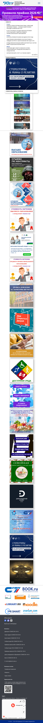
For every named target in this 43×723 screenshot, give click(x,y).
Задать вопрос (8, 675)
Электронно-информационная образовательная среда (23, 106)
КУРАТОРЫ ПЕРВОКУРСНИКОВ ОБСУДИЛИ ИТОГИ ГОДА (20, 37)
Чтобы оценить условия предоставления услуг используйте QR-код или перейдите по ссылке (15, 682)
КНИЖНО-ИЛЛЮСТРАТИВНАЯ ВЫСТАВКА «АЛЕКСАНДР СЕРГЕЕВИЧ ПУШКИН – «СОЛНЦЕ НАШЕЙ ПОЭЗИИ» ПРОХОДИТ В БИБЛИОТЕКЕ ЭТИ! (20, 27)
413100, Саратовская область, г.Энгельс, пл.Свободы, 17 (14, 698)
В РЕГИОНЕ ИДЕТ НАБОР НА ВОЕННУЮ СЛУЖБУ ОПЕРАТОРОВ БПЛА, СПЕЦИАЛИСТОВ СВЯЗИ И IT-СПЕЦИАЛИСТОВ (19, 49)
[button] (41, 13)
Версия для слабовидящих (10, 623)
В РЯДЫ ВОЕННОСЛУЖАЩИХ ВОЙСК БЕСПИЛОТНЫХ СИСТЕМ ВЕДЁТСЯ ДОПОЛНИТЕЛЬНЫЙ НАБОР (21, 43)
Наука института (25, 127)
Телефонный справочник (10, 669)
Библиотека (26, 119)
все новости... (35, 54)
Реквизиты (7, 672)
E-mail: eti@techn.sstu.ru (11, 661)
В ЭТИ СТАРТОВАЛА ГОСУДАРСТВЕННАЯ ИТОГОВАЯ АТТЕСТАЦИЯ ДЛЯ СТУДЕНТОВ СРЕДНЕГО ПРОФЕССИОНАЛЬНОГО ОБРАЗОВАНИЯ (19, 32)
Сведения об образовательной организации (24, 99)
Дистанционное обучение (22, 112)
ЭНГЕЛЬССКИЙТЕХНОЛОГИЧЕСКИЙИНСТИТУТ (19, 3)
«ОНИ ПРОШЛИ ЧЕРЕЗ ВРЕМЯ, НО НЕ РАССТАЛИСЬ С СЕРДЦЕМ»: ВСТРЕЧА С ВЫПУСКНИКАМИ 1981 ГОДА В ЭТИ (20, 40)
